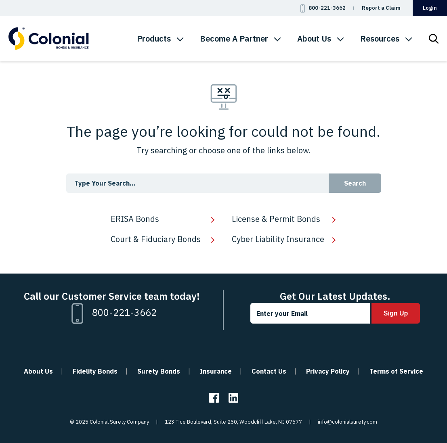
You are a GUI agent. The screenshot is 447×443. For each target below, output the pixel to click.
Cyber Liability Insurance (278, 239)
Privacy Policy (328, 371)
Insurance (216, 371)
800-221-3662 (327, 7)
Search (355, 183)
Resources (379, 38)
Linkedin (233, 398)
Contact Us (269, 371)
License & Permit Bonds (276, 218)
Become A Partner (234, 38)
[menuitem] (160, 38)
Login (430, 7)
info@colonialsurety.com (347, 421)
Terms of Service (396, 371)
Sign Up (396, 313)
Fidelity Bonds (95, 371)
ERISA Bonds (135, 218)
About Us (314, 38)
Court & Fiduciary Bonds (156, 239)
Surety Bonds (158, 371)
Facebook (214, 398)
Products (154, 38)
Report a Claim (381, 7)
